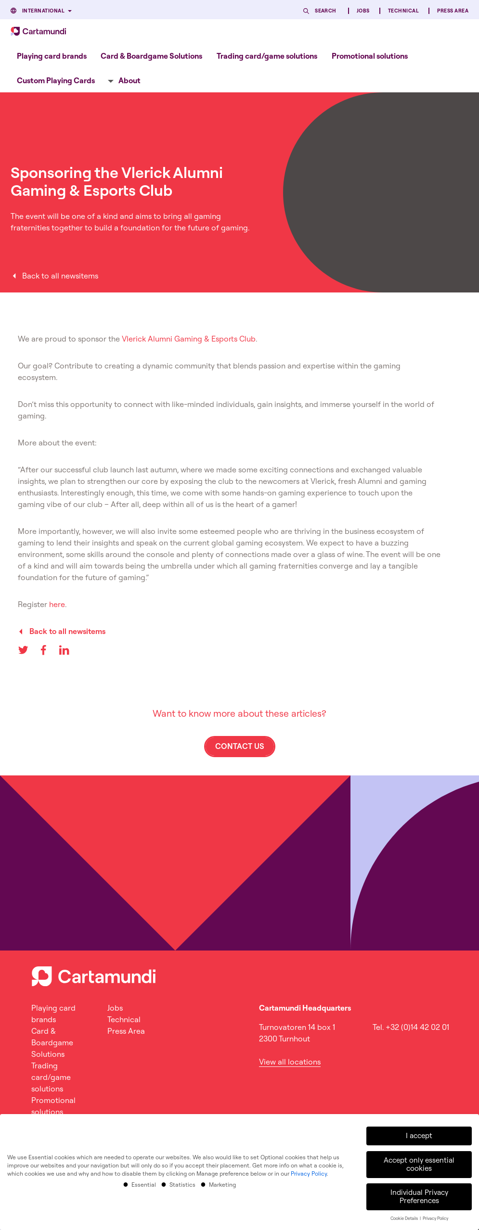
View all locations (290, 1061)
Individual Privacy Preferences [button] (419, 1196)
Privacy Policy (309, 1172)
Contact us (239, 746)
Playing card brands (52, 56)
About (129, 80)
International (43, 11)
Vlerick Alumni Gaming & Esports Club (189, 338)
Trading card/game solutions (267, 56)
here (57, 604)
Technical (403, 11)
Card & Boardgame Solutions (151, 56)
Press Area (452, 11)
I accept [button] (419, 1135)
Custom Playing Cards (56, 80)
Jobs (363, 11)
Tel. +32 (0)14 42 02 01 (411, 1027)
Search (326, 11)
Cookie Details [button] (404, 1217)
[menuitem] (52, 55)
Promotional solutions (370, 56)
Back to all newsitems (60, 275)
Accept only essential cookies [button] (419, 1163)
